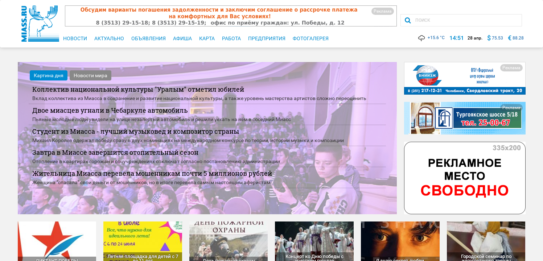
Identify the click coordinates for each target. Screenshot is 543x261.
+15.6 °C (431, 37)
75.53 (497, 38)
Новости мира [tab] (90, 75)
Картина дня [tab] (48, 75)
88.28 (518, 38)
